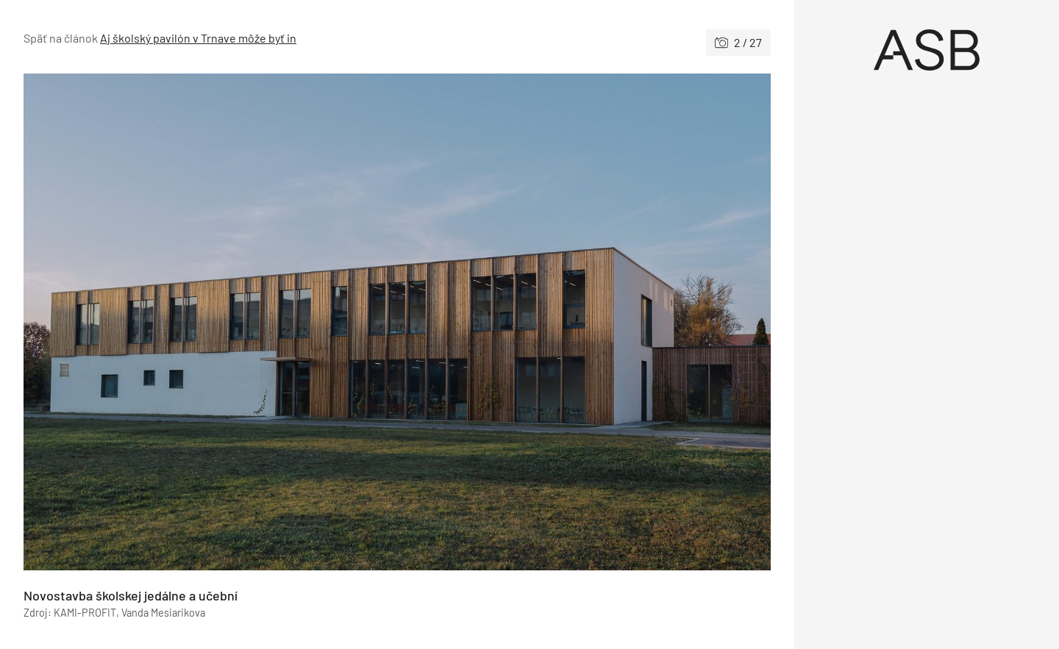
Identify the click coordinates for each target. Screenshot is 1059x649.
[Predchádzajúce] (210, 321)
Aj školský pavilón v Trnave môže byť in (198, 38)
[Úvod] (926, 50)
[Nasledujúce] (584, 321)
